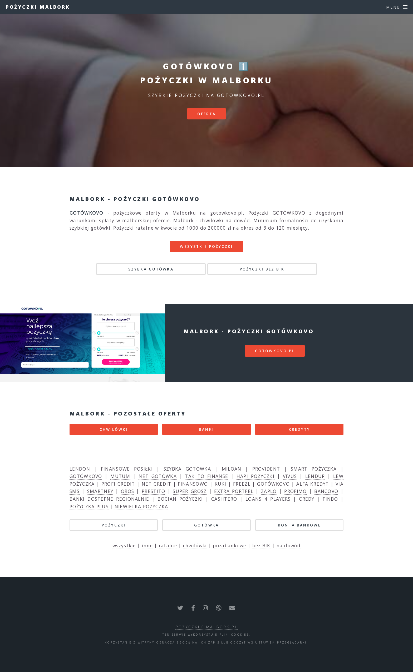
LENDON (80, 469)
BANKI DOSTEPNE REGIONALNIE (109, 499)
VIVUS (290, 476)
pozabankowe (229, 545)
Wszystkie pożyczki (206, 246)
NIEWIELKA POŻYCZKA (141, 506)
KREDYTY (299, 429)
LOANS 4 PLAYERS (268, 499)
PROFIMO (295, 491)
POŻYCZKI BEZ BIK (262, 269)
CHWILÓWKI (114, 429)
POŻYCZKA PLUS (89, 506)
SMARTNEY (100, 491)
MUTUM (120, 476)
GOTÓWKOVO (86, 476)
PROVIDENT (266, 469)
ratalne (168, 545)
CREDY (306, 499)
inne (147, 545)
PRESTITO (153, 491)
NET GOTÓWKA (158, 476)
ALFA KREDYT (312, 484)
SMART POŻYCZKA (314, 469)
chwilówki (195, 545)
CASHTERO (224, 499)
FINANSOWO (193, 484)
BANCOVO (326, 491)
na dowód (289, 545)
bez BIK (261, 545)
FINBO (330, 499)
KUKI (221, 484)
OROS (127, 491)
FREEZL (241, 484)
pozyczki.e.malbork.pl (206, 626)
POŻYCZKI (114, 525)
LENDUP (315, 476)
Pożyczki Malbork (38, 7)
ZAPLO (269, 491)
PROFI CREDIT (118, 484)
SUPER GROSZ (189, 491)
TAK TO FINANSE (206, 476)
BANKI (206, 429)
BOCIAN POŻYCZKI (180, 499)
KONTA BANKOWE (299, 525)
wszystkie (124, 545)
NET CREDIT (156, 484)
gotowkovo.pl (274, 350)
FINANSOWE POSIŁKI (127, 469)
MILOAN (232, 469)
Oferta (206, 113)
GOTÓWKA (206, 525)
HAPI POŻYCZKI (255, 476)
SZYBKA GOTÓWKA (151, 269)
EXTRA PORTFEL (233, 491)
